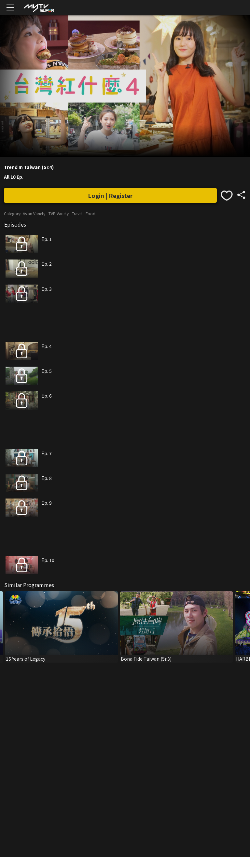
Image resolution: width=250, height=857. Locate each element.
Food (90, 213)
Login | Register (110, 195)
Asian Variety (34, 213)
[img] (38, 8)
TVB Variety (59, 213)
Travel (77, 213)
